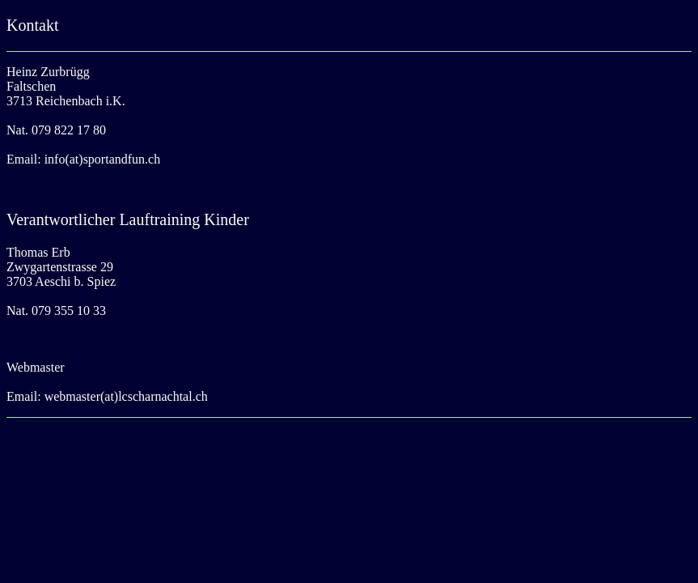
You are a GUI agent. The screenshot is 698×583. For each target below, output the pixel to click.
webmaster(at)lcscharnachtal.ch (126, 396)
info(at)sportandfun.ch (102, 159)
